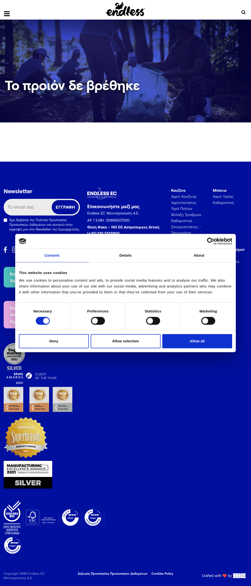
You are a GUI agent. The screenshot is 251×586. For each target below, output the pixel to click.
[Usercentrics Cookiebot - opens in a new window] (210, 241)
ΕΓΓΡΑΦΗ (65, 207)
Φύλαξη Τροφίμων (186, 214)
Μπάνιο (219, 190)
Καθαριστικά (181, 220)
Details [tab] (125, 255)
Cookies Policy (162, 573)
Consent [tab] (52, 255)
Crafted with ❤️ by (224, 575)
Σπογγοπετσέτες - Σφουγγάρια (186, 230)
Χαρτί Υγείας (223, 196)
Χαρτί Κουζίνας (184, 196)
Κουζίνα (178, 190)
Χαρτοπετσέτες (183, 202)
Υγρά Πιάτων (181, 208)
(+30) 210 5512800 (103, 233)
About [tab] (199, 255)
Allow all (197, 341)
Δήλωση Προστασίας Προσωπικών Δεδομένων (113, 573)
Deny (53, 341)
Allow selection (125, 341)
